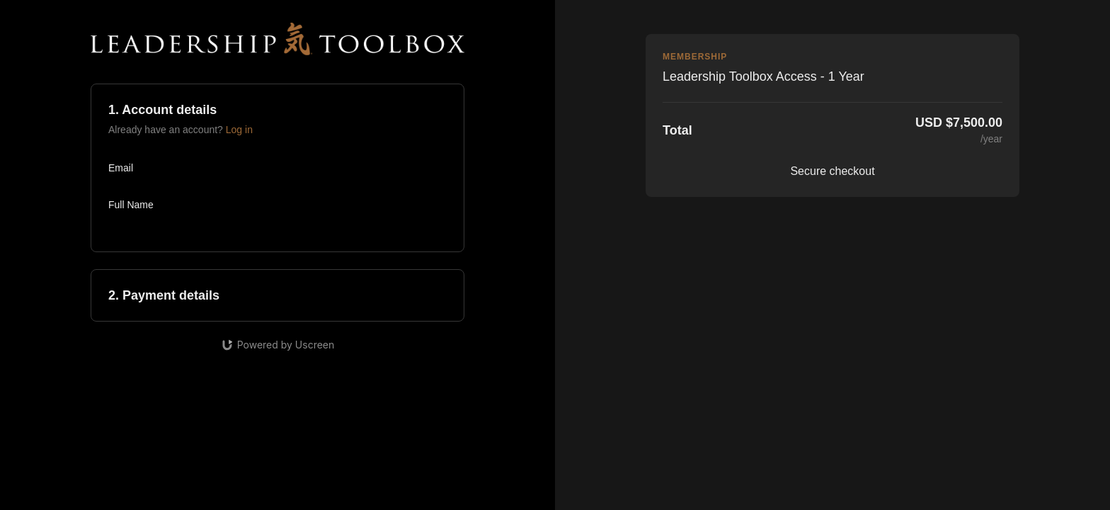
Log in (239, 129)
